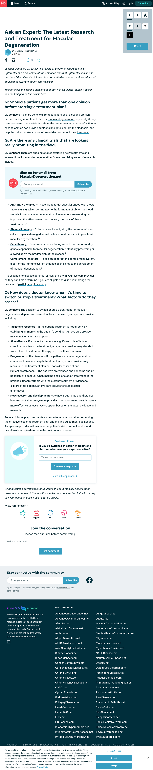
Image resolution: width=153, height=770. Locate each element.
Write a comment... (18, 541)
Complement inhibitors (24, 258)
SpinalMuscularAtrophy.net (112, 727)
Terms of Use (26, 194)
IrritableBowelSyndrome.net (72, 736)
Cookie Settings (100, 744)
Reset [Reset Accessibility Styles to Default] (137, 46)
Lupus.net (102, 618)
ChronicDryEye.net (66, 672)
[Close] (148, 758)
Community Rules (123, 744)
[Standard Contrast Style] (130, 26)
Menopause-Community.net (112, 628)
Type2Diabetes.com (108, 736)
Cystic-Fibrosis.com (67, 692)
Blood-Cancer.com (66, 658)
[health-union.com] (23, 608)
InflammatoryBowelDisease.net (74, 732)
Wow (62, 514)
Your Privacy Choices (74, 744)
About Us (12, 744)
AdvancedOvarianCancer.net (72, 618)
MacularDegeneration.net (26, 51)
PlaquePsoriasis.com (109, 677)
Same (76, 514)
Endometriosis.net (66, 697)
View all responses (65, 476)
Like (21, 514)
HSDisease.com (64, 722)
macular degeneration (61, 119)
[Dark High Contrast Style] (130, 35)
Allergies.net (62, 623)
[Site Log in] (127, 3)
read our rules (42, 534)
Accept (114, 766)
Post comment (50, 550)
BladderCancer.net (66, 653)
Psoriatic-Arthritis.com (109, 692)
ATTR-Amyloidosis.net (68, 643)
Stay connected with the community (35, 573)
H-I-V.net (60, 717)
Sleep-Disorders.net (108, 717)
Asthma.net (62, 633)
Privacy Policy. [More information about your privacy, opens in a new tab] (43, 767)
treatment (83, 132)
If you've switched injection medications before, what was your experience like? (65, 447)
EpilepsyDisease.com (68, 702)
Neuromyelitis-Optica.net (111, 658)
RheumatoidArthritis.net (110, 702)
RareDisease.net (106, 697)
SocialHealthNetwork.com (112, 722)
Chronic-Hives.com (66, 677)
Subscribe (143, 3)
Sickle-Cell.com (105, 707)
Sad (49, 514)
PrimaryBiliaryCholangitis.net (113, 682)
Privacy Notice (76, 190)
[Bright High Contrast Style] (145, 26)
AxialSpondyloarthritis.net (70, 648)
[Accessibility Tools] (110, 3)
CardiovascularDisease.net (71, 667)
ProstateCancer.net (107, 687)
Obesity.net (102, 662)
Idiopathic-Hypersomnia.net (72, 727)
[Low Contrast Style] (137, 26)
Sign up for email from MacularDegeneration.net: (41, 174)
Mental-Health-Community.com (115, 633)
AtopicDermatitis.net (67, 638)
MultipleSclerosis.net (108, 643)
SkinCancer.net (105, 712)
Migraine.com (104, 638)
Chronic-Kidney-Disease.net (71, 682)
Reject (114, 758)
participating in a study (32, 284)
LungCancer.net (105, 613)
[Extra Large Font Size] (145, 15)
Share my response (65, 466)
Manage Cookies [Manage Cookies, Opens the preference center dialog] (114, 751)
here (43, 94)
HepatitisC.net (63, 712)
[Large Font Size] (137, 15)
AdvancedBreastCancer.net (71, 613)
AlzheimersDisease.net (69, 628)
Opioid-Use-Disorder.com (111, 667)
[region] (76, 758)
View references (16, 505)
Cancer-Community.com (70, 662)
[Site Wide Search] (29, 3)
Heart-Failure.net (65, 707)
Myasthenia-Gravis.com (110, 648)
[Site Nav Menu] (15, 3)
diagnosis (82, 128)
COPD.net (61, 687)
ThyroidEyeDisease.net (110, 732)
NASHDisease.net (106, 653)
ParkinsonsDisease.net (110, 672)
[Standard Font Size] (130, 15)
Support (35, 514)
